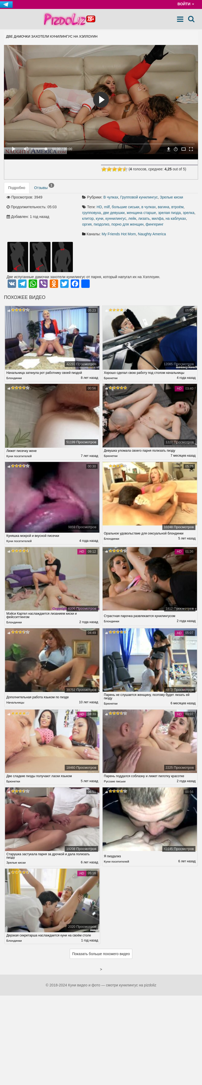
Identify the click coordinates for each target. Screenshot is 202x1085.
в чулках (148, 207)
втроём (177, 207)
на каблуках (176, 218)
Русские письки (115, 782)
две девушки (113, 213)
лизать (144, 218)
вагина (163, 207)
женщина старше (141, 213)
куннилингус (115, 218)
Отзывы (44, 186)
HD (99, 207)
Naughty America (152, 234)
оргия (87, 224)
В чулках (110, 197)
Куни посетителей (19, 456)
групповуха (91, 213)
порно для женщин (127, 224)
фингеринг (155, 224)
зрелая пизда (169, 213)
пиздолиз (101, 224)
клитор (88, 218)
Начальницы (15, 703)
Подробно (16, 188)
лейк (132, 218)
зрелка (188, 213)
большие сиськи (125, 207)
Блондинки (14, 378)
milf (107, 207)
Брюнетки (111, 378)
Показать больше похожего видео (101, 954)
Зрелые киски (171, 197)
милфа (158, 218)
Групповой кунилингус (139, 197)
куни (99, 218)
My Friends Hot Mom (119, 234)
